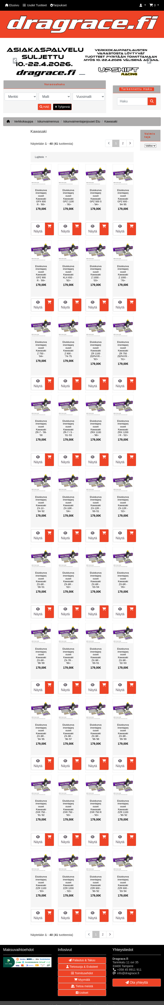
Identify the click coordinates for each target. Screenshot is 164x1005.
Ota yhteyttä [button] (136, 982)
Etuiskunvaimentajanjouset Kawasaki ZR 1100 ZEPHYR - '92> (95, 350)
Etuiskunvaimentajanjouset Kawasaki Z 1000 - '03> (95, 273)
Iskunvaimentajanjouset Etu (81, 121)
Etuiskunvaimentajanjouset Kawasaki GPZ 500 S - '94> (96, 197)
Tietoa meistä (82, 986)
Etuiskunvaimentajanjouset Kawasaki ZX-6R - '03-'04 (95, 580)
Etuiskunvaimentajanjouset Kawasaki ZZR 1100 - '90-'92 (123, 808)
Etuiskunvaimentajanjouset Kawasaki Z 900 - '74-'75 (68, 349)
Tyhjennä (62, 106)
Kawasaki (110, 121)
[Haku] (132, 101)
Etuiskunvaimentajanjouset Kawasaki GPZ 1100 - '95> (68, 197)
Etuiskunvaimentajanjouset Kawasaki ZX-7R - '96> (68, 656)
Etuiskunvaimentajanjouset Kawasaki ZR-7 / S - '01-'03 (68, 428)
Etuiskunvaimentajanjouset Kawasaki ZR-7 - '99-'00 (41, 428)
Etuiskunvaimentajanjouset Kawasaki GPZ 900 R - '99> (41, 273)
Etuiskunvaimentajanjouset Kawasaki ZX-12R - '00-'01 (95, 504)
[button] (142, 5)
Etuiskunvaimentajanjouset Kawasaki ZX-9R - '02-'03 (123, 656)
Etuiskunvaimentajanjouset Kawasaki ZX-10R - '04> (68, 504)
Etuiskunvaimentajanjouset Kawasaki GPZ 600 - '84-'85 (123, 197)
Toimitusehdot (82, 973)
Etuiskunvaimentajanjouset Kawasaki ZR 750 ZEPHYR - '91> (123, 350)
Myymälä (82, 979)
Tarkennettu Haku (136, 89)
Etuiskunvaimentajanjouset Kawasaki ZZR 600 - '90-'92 (95, 883)
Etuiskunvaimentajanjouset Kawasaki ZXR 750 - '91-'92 (41, 808)
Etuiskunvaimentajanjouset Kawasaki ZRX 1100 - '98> (95, 428)
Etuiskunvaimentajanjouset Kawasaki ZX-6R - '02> (68, 580)
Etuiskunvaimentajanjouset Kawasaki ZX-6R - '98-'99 (41, 656)
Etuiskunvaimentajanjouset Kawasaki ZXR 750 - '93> (68, 808)
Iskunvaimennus (48, 121)
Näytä (38, 228)
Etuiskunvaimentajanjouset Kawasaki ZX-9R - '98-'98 (95, 732)
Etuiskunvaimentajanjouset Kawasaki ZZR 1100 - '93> (41, 883)
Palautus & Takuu (82, 960)
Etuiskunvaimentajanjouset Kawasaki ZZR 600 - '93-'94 (123, 883)
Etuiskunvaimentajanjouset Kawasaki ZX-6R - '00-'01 (41, 580)
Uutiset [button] (82, 992)
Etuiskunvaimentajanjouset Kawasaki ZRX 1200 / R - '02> (123, 428)
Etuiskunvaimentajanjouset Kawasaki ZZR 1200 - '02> (68, 883)
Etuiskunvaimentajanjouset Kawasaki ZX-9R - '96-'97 (68, 732)
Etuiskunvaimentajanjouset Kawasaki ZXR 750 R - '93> (96, 808)
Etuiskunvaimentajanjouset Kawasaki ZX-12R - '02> (123, 504)
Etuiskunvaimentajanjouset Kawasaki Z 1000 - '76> (123, 273)
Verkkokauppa (23, 121)
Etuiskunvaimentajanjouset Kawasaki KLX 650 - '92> (68, 273)
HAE (44, 106)
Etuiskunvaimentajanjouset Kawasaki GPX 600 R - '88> (41, 197)
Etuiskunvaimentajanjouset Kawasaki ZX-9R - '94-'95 (41, 732)
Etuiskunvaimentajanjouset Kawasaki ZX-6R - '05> (123, 580)
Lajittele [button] (40, 157)
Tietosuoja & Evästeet (82, 966)
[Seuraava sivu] (130, 143)
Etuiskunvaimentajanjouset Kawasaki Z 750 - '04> (41, 349)
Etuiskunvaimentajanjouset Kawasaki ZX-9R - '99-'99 (123, 732)
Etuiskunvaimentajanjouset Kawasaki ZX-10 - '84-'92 (41, 504)
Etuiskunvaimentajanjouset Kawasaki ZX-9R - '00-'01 (95, 656)
